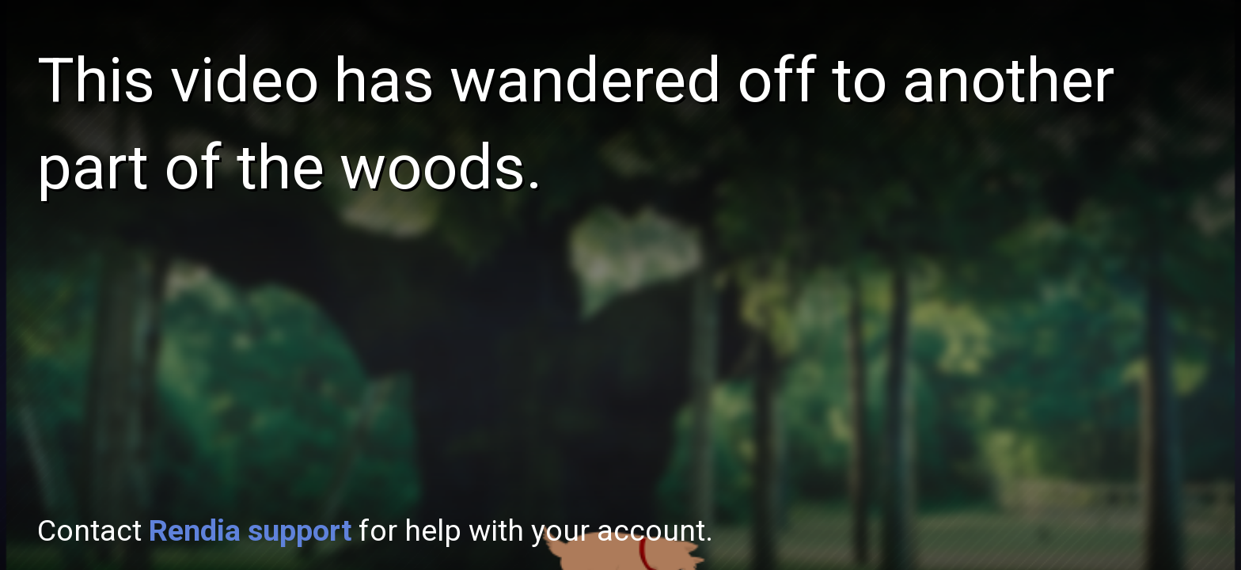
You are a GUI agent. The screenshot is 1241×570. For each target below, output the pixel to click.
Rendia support (250, 530)
